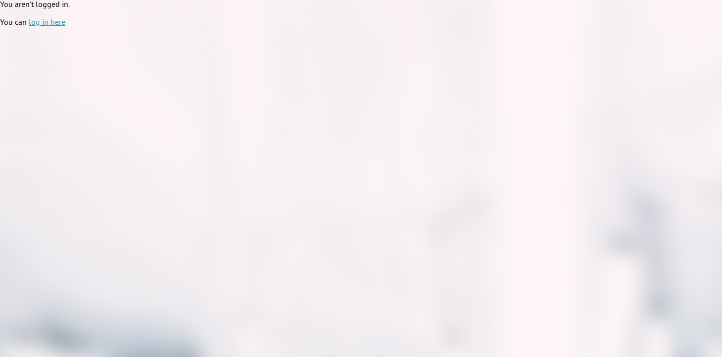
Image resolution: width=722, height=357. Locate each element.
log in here (47, 23)
